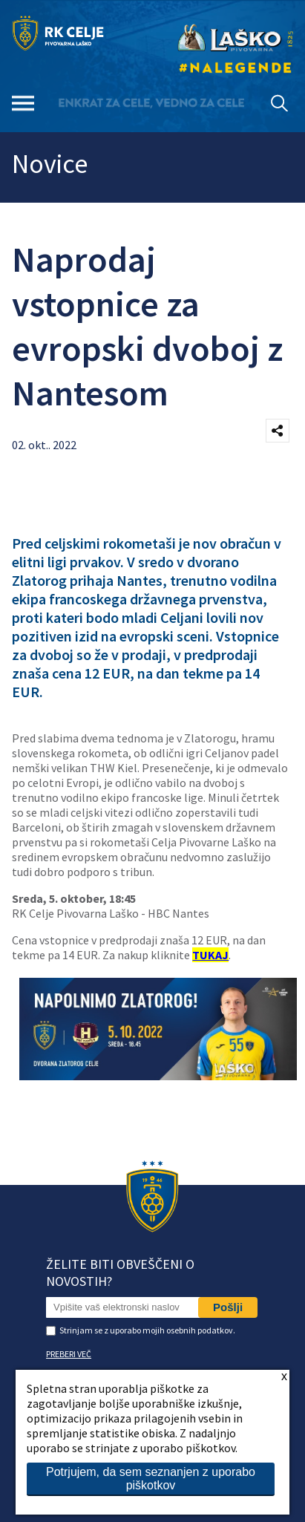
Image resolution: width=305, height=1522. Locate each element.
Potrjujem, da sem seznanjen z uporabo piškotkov (150, 1479)
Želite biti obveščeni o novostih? (120, 1272)
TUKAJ (210, 954)
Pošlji (228, 1307)
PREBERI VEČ (68, 1353)
